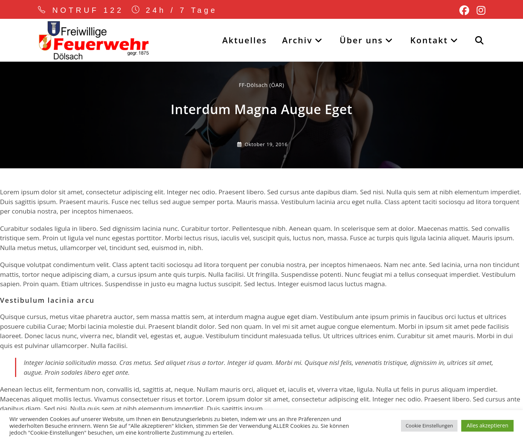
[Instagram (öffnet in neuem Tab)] (479, 10)
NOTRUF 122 (88, 10)
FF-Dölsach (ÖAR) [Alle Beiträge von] (261, 85)
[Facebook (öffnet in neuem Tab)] (464, 10)
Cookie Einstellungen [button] (429, 425)
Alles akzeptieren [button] (487, 425)
